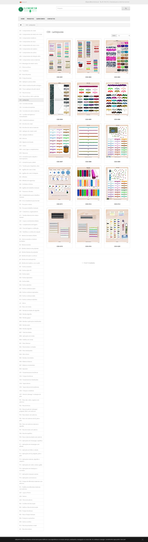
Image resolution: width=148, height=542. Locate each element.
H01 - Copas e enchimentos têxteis (29, 221)
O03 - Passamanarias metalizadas (28, 380)
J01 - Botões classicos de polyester (29, 248)
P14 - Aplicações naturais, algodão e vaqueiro (29, 460)
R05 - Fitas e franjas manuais (27, 514)
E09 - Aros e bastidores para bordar (29, 201)
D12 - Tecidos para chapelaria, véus (29, 166)
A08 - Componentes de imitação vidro (30, 56)
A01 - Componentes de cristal (27, 31)
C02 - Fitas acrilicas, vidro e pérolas (29, 96)
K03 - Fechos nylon (24, 274)
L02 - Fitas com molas (25, 307)
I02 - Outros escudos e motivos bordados (28, 240)
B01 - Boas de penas (25, 74)
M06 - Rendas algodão (25, 329)
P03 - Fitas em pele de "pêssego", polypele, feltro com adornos (28, 410)
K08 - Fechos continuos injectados (28, 292)
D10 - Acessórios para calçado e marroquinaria (28, 158)
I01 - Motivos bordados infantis (28, 235)
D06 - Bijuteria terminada (26, 142)
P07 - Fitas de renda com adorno (28, 430)
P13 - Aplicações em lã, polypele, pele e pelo (30, 454)
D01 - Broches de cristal (26, 124)
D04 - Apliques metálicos (26, 135)
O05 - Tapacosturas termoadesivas (29, 387)
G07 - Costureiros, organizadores (28, 212)
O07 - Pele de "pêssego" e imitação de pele (30, 395)
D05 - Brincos (23, 138)
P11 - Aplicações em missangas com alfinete (29, 445)
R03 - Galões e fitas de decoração (28, 507)
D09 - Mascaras (23, 153)
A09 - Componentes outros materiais (29, 60)
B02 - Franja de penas (25, 78)
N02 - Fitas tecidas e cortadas (27, 347)
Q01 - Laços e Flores (25, 492)
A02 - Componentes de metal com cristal (30, 34)
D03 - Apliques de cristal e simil (28, 131)
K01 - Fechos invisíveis (25, 267)
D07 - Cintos (22, 146)
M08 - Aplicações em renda (26, 336)
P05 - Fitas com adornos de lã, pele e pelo (29, 419)
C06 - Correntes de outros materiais (29, 111)
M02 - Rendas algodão (25, 314)
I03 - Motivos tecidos (25, 245)
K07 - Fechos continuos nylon (27, 288)
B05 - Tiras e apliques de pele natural (29, 89)
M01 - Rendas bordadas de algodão (29, 310)
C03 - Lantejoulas (30, 25)
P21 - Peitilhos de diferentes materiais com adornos (29, 488)
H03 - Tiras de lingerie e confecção (29, 228)
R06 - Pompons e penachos (27, 518)
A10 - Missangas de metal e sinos (28, 63)
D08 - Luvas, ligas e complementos (29, 149)
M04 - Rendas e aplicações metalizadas (30, 321)
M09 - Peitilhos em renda (26, 339)
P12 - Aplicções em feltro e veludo (28, 450)
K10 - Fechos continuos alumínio (28, 299)
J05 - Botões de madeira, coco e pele (29, 263)
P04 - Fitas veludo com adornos (28, 415)
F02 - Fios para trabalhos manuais (28, 208)
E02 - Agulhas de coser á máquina (28, 173)
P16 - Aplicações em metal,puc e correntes (28, 469)
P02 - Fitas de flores (24, 405)
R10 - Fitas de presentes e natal (28, 525)
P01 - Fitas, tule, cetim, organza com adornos (29, 401)
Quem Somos (40, 19)
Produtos (30, 19)
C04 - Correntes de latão (26, 103)
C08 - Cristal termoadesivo (26, 120)
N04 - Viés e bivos (24, 354)
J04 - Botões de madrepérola (27, 259)
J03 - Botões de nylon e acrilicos (28, 256)
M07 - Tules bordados (25, 332)
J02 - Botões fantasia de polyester (28, 252)
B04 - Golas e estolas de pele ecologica (30, 85)
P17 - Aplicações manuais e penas (28, 474)
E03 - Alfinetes (23, 177)
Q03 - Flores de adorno (25, 500)
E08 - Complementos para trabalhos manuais (29, 196)
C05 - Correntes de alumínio (27, 107)
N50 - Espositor (23, 369)
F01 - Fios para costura (25, 204)
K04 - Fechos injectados (25, 277)
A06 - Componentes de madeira (28, 49)
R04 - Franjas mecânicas (26, 511)
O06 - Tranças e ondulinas (26, 391)
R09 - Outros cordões (25, 522)
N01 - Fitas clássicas (24, 343)
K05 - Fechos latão (24, 281)
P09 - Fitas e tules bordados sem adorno (30, 437)
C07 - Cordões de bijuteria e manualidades (27, 115)
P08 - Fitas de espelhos (25, 433)
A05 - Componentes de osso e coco (29, 45)
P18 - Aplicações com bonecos (27, 478)
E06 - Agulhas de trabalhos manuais (29, 188)
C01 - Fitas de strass (24, 93)
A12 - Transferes (23, 71)
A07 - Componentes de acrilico (27, 52)
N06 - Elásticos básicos (25, 361)
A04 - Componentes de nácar (27, 41)
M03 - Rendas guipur (25, 318)
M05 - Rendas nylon (24, 325)
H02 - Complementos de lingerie (28, 224)
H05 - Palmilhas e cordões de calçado (29, 232)
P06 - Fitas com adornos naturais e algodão (29, 425)
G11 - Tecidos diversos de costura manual (28, 216)
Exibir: (114, 35)
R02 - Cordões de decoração (27, 503)
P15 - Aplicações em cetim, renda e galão (30, 465)
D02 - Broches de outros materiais (28, 127)
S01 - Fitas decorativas (25, 529)
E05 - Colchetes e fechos (26, 184)
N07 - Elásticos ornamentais (27, 365)
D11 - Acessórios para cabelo (27, 162)
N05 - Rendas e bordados (26, 358)
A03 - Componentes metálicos (27, 38)
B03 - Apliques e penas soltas (27, 82)
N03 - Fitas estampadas (25, 350)
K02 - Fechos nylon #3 (25, 270)
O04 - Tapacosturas (24, 383)
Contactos (51, 19)
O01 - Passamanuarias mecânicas (28, 372)
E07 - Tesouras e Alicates (26, 191)
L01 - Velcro (22, 303)
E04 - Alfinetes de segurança (27, 180)
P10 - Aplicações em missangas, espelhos (30, 441)
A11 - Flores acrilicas (25, 67)
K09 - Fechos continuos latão (27, 296)
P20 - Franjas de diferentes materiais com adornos (30, 482)
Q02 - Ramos (22, 496)
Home (22, 19)
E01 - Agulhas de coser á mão (27, 169)
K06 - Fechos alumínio (25, 285)
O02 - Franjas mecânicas (26, 376)
